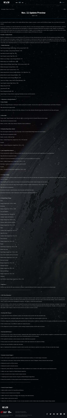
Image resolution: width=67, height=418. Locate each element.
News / (7, 9)
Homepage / (3, 9)
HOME (17, 2)
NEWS (20, 2)
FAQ (22, 2)
